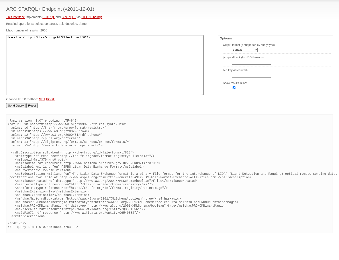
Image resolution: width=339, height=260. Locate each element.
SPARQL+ (69, 17)
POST (50, 99)
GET (42, 99)
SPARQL (48, 17)
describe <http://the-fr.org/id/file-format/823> (105, 65)
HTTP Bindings (91, 17)
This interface (15, 17)
